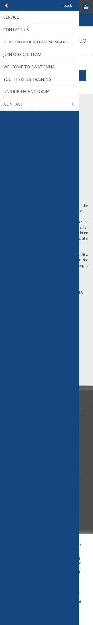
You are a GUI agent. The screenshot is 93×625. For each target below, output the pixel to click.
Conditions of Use (21, 510)
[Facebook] (9, 330)
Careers (13, 453)
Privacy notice (18, 502)
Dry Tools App (18, 412)
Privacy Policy (21, 581)
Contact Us (16, 493)
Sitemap (13, 518)
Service (12, 485)
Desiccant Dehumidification (29, 437)
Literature (15, 445)
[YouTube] (36, 330)
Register (67, 6)
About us (14, 420)
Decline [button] (58, 614)
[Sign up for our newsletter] (31, 361)
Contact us (15, 477)
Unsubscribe (38, 371)
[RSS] (50, 330)
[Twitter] (23, 330)
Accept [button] (35, 614)
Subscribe (15, 371)
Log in (77, 6)
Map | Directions (46, 284)
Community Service (22, 428)
